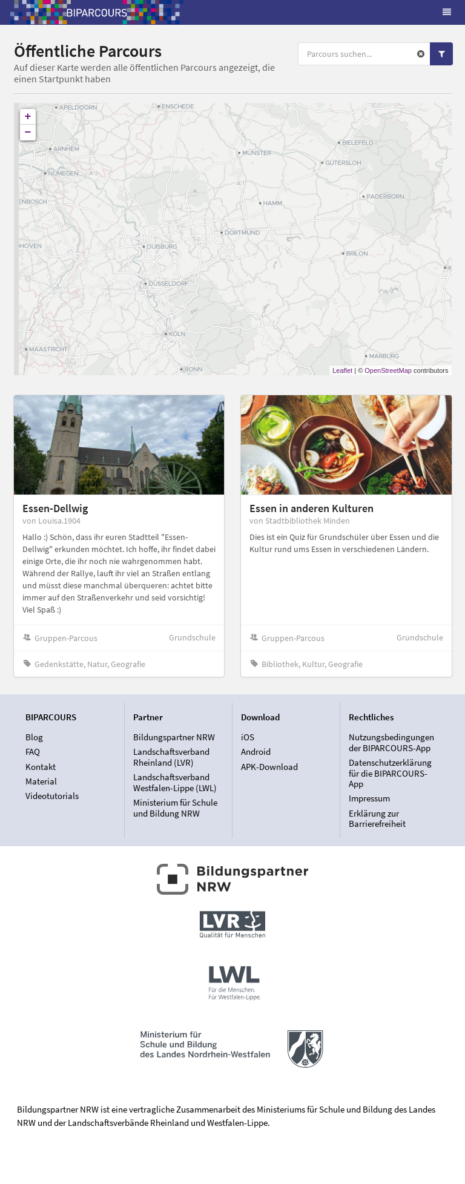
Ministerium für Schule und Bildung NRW (175, 807)
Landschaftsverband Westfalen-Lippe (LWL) (175, 782)
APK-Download (269, 766)
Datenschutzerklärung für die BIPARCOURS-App (390, 773)
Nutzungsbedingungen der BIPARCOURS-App (391, 743)
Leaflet (342, 370)
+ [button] (28, 117)
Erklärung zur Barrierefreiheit (377, 818)
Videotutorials (52, 795)
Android (256, 751)
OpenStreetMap (388, 370)
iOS (247, 737)
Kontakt (40, 766)
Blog (34, 737)
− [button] (28, 132)
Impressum (369, 798)
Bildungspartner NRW (174, 737)
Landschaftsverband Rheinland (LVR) (171, 757)
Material (41, 781)
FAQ (32, 751)
